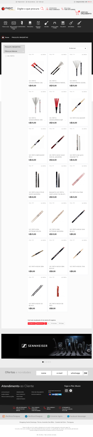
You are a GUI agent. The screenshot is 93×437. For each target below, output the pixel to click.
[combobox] (77, 48)
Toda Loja (40, 1)
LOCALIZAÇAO (5, 392)
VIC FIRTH (9, 56)
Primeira (32, 323)
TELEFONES (19, 396)
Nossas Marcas (31, 1)
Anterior (40, 323)
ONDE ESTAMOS (20, 399)
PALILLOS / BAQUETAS (20, 37)
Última (61, 323)
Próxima (54, 323)
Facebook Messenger (76, 416)
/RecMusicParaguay (11, 416)
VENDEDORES (20, 392)
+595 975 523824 (69, 9)
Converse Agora (54, 416)
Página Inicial (21, 1)
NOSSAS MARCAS (36, 394)
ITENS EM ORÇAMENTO (37, 392)
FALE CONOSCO (20, 394)
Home (5, 37)
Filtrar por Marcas (14, 51)
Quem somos (5, 394)
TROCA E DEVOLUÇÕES (7, 396)
